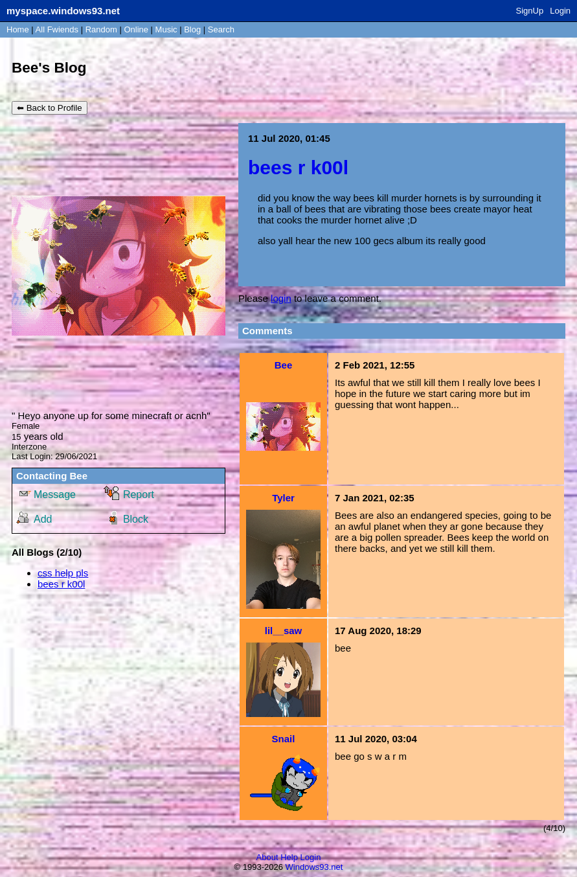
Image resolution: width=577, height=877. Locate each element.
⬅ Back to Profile (49, 108)
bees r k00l (61, 583)
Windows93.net (314, 867)
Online (136, 29)
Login (560, 11)
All (57, 29)
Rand (101, 29)
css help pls (63, 572)
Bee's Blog (49, 68)
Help (289, 857)
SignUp (530, 11)
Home (17, 29)
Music (166, 29)
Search (221, 29)
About (267, 857)
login (281, 298)
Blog (192, 29)
